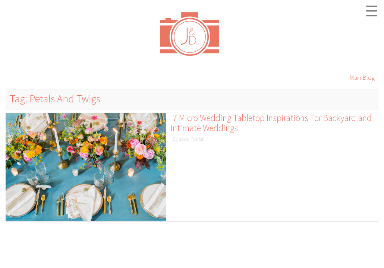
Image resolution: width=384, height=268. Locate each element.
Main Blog (362, 77)
